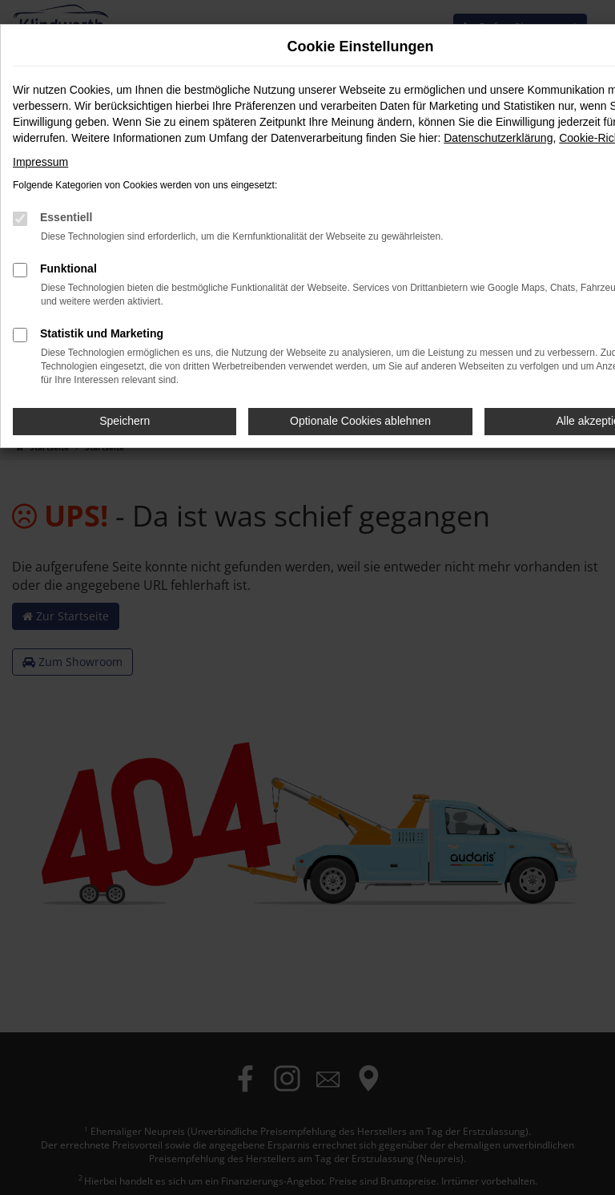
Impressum (40, 161)
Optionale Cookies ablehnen (360, 420)
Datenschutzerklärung (498, 137)
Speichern (124, 420)
